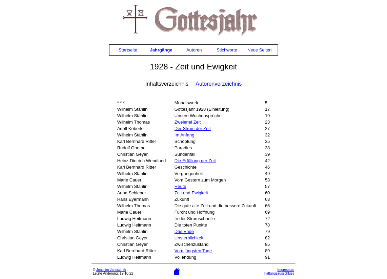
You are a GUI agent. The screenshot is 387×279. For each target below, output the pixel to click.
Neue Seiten (259, 49)
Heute (180, 186)
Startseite (128, 49)
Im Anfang (185, 134)
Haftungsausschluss (279, 273)
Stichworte (227, 49)
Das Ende (184, 231)
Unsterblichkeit (189, 237)
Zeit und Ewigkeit (191, 192)
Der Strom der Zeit (193, 128)
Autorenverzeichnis (219, 84)
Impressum (286, 270)
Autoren (194, 49)
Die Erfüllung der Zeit (195, 160)
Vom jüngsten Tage (193, 250)
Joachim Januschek (111, 270)
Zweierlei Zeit (188, 122)
